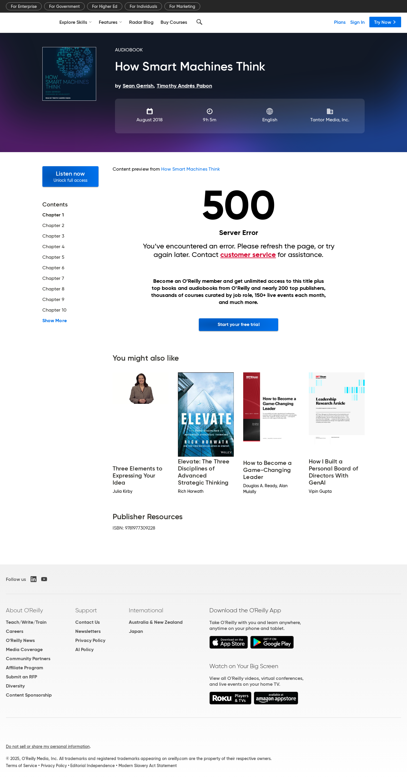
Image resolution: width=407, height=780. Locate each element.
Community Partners (28, 658)
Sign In (357, 22)
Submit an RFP (21, 677)
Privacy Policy (90, 640)
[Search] (199, 22)
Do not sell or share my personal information (48, 746)
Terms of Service (21, 765)
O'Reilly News (20, 640)
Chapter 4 (53, 246)
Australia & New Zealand (156, 622)
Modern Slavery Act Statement (148, 765)
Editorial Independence (92, 765)
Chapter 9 (53, 299)
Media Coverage (24, 649)
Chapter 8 (53, 289)
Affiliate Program (24, 668)
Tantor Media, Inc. (329, 119)
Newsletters (88, 631)
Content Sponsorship (29, 695)
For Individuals (143, 6)
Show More (54, 320)
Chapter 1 (53, 215)
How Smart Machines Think (190, 169)
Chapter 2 (53, 225)
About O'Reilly (24, 610)
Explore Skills (75, 22)
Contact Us (87, 622)
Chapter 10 (54, 310)
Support (86, 610)
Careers (14, 631)
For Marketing (182, 6)
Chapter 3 (53, 236)
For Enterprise (24, 6)
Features (110, 22)
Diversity (15, 686)
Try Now (385, 22)
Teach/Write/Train (26, 622)
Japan (136, 631)
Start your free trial (239, 324)
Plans (340, 22)
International (146, 610)
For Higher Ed (104, 6)
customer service (248, 254)
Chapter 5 (53, 257)
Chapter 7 (53, 278)
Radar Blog (141, 22)
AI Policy (84, 649)
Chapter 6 (53, 267)
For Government (64, 6)
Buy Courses (174, 22)
